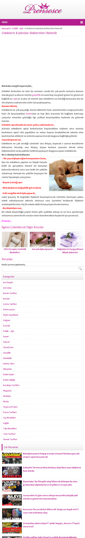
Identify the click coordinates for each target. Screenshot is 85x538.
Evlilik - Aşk (17, 28)
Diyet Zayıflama (10, 315)
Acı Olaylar (8, 282)
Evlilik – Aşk (8, 331)
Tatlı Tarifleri (9, 434)
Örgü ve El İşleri (10, 407)
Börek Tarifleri (10, 293)
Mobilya (7, 396)
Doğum (6, 320)
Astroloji (7, 288)
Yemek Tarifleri (10, 439)
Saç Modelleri (9, 417)
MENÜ (5, 22)
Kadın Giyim (8, 374)
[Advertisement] (42, 61)
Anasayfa (6, 28)
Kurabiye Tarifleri (11, 385)
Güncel (6, 342)
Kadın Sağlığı (9, 380)
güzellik (36, 95)
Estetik (6, 326)
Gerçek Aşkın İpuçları (42, 249)
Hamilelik (7, 358)
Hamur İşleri (8, 363)
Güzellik (7, 353)
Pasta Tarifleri (10, 412)
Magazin (7, 390)
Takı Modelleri (10, 428)
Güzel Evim (8, 347)
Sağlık (6, 423)
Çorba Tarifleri (10, 304)
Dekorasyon (9, 309)
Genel (6, 336)
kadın (29, 113)
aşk (15, 98)
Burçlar (6, 298)
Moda (6, 401)
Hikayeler (7, 369)
